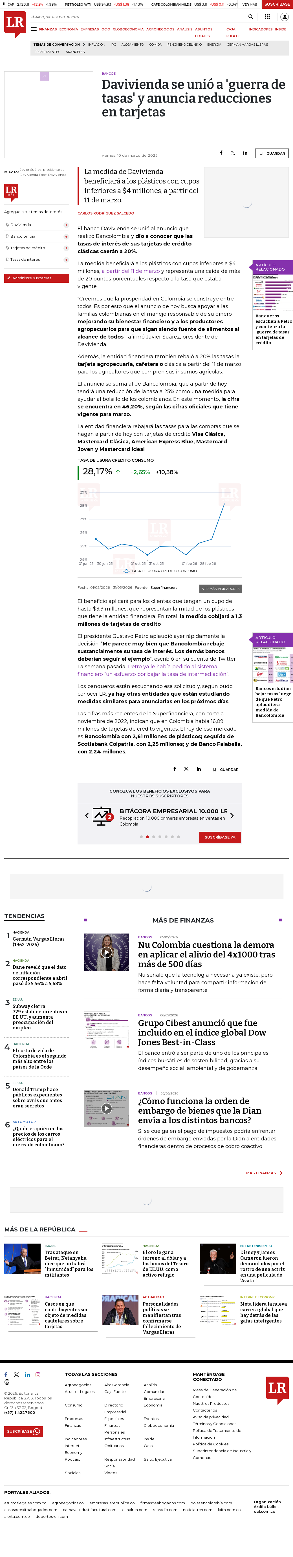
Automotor (24, 1122)
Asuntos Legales (79, 1391)
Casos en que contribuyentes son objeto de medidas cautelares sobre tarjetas (67, 1315)
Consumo (74, 1405)
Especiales (114, 1418)
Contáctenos (205, 1410)
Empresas (74, 1418)
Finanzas (73, 1425)
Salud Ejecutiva (158, 1459)
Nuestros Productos (211, 1403)
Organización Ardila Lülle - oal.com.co (267, 1507)
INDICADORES (261, 29)
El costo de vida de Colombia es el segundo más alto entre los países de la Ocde (40, 1059)
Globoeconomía (159, 1425)
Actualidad (153, 1297)
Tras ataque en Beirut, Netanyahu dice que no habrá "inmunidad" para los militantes (69, 1264)
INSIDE (280, 29)
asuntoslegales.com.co (25, 1503)
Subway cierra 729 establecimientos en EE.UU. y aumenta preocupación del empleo (41, 1017)
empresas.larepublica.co (112, 1503)
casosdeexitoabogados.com (30, 1509)
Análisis (150, 1385)
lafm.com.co (229, 1509)
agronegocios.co (68, 1503)
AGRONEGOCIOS (160, 29)
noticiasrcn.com (197, 1509)
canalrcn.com (134, 1509)
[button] (85, 816)
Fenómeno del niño (185, 45)
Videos (110, 1472)
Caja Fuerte (115, 1391)
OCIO (106, 29)
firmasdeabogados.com (162, 1503)
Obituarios (114, 1445)
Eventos (151, 1418)
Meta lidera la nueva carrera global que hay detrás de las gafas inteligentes (263, 1312)
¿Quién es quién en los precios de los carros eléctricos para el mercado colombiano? (39, 1137)
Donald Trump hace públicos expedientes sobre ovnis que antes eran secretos (37, 1098)
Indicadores (76, 1439)
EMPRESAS (90, 29)
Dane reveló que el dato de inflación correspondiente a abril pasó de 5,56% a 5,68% (40, 975)
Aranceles (75, 52)
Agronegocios (78, 1385)
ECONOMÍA (69, 29)
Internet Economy (257, 1297)
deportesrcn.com (52, 1516)
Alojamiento (133, 45)
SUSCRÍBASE (277, 4)
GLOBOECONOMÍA (128, 29)
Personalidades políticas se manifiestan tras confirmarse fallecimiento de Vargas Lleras (162, 1318)
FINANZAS (48, 29)
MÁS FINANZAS (261, 1173)
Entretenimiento (256, 1246)
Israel (50, 1246)
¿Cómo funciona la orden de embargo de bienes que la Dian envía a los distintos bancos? (200, 1110)
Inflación (96, 45)
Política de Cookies (210, 1444)
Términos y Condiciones (214, 1423)
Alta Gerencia (116, 1385)
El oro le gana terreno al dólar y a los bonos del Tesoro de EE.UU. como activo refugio (166, 1264)
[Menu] (34, 29)
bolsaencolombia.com (211, 1503)
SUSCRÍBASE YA (220, 837)
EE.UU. (18, 999)
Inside (149, 1439)
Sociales (72, 1472)
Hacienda (21, 932)
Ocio (148, 1445)
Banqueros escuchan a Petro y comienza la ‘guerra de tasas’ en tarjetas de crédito (273, 329)
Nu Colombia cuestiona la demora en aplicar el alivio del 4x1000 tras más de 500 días (206, 954)
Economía (153, 1405)
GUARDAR (272, 153)
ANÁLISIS (185, 29)
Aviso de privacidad (211, 1417)
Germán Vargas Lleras (247, 45)
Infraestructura (117, 1439)
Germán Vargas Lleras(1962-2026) (39, 941)
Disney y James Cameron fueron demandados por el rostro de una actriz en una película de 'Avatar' (262, 1266)
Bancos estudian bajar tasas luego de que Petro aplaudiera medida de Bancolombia (273, 702)
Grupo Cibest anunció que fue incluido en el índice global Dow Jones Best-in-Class (202, 1032)
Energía (214, 45)
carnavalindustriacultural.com (89, 1509)
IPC (113, 45)
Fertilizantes (48, 52)
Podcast (72, 1459)
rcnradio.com (165, 1509)
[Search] (250, 17)
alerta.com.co (17, 1516)
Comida (155, 45)
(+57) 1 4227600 (19, 1412)
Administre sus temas (29, 278)
